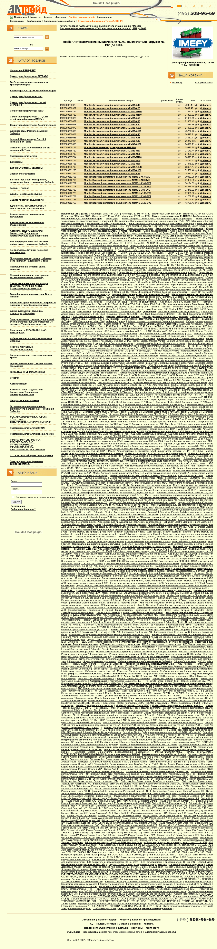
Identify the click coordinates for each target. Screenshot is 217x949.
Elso (122, 306)
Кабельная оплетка (73, 671)
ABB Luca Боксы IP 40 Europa (137, 326)
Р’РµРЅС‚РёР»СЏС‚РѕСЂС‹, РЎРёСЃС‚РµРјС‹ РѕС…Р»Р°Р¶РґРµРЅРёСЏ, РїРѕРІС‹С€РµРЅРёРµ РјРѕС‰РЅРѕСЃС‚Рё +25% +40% (27, 445)
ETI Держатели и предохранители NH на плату (112, 862)
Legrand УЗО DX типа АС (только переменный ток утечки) (153, 725)
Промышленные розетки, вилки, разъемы (96, 544)
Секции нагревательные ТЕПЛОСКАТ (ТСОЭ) (153, 898)
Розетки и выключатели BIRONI (27, 428)
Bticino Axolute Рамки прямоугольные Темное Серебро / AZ (92, 771)
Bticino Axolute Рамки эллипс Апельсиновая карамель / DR (123, 779)
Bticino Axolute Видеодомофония (80, 757)
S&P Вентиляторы (110, 720)
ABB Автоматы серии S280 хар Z (194, 380)
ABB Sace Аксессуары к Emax (162, 431)
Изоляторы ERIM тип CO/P (105, 213)
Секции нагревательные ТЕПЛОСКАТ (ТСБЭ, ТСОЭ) (99, 898)
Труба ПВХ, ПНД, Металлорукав (27, 372)
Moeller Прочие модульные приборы (96, 536)
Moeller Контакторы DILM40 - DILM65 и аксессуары (110, 480)
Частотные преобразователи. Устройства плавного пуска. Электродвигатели (33, 303)
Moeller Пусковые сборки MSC (151, 483)
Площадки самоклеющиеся (143, 671)
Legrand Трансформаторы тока (195, 646)
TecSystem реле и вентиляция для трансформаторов (29, 83)
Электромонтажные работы (59, 21)
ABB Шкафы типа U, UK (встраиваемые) (161, 333)
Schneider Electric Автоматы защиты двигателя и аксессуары (121, 487)
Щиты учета (75, 661)
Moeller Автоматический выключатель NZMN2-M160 (112, 111)
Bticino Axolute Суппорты (81, 796)
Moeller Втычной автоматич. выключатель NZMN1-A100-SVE (117, 196)
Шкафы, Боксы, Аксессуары (26, 194)
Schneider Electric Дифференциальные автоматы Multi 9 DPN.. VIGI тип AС (162, 732)
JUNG (198, 306)
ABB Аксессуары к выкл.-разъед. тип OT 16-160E (141, 551)
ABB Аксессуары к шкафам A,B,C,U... (125, 331)
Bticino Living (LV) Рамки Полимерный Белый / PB (93, 830)
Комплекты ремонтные (112, 884)
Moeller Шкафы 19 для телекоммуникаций (136, 355)
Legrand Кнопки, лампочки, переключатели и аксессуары (106, 585)
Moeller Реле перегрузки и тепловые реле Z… (177, 705)
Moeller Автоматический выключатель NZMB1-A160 (112, 170)
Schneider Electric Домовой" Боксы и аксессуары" (120, 365)
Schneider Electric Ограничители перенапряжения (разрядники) (112, 752)
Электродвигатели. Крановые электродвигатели (26, 462)
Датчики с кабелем (202, 221)
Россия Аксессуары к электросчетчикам (155, 651)
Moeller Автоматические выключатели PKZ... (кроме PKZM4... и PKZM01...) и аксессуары (123, 470)
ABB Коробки (185, 664)
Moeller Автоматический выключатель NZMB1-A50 (112, 118)
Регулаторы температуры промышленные (118, 889)
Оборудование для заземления (159, 673)
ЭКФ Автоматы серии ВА (84, 419)
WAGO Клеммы (203, 639)
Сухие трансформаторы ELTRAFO (29, 76)
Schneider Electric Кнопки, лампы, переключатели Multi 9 (150, 536)
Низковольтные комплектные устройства (82, 659)
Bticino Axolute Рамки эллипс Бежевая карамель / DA (184, 779)
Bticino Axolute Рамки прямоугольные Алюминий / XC (118, 759)
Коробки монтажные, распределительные (21, 348)
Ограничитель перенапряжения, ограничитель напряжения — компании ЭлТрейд (32, 408)
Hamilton (154, 306)
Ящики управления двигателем (99, 661)
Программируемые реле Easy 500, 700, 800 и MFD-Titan (91, 683)
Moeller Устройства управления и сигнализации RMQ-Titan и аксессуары (126, 595)
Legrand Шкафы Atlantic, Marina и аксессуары (160, 343)
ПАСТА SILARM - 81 (200, 886)
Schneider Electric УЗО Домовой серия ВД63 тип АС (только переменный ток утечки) (133, 517)
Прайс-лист (18, 17)
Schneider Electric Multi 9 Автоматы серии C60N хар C (172, 412)
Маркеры (122, 671)
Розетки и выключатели (23, 156)
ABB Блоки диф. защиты (193, 497)
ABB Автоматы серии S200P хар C (188, 377)
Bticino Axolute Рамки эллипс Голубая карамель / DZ (149, 781)
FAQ (91, 923)
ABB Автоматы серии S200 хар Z (110, 377)
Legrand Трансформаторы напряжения (126, 610)
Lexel (64, 309)
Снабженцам (34, 21)
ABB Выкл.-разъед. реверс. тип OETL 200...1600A (131, 558)
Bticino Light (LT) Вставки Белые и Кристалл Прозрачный (154, 810)
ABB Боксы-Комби (156, 544)
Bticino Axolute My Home (200, 754)
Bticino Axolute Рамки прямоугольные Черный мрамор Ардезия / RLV (150, 776)
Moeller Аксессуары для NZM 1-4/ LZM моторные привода (155, 453)
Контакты (35, 17)
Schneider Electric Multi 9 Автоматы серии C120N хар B (184, 402)
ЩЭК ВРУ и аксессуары (160, 365)
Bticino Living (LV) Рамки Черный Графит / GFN (173, 837)
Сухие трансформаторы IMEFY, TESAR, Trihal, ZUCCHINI (192, 63)
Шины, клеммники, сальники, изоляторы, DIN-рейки (26, 312)
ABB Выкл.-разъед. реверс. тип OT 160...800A (183, 558)
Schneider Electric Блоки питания (170, 610)
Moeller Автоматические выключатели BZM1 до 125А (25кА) (109, 394)
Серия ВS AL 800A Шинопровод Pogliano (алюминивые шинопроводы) (131, 262)
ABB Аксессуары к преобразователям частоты (127, 615)
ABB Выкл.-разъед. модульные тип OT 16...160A (162, 556)
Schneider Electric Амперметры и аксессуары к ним (118, 649)
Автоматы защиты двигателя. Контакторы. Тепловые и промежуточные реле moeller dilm (29, 233)
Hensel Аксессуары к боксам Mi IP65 (112, 341)
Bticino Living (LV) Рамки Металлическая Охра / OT (166, 823)
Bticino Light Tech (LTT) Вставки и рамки (119, 815)
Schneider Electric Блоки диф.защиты (139, 509)
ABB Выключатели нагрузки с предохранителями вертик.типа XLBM (142, 563)
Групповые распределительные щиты (191, 656)
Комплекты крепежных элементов (79, 884)
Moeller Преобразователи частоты (115, 483)
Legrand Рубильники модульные (98, 571)
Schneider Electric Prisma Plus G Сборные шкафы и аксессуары (159, 363)
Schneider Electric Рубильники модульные (132, 872)
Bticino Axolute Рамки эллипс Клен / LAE (160, 783)
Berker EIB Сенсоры (173, 297)
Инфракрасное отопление (24, 400)
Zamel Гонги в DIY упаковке (104, 319)
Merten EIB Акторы (135, 299)
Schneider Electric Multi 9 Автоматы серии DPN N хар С (138, 414)
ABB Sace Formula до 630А (102, 421)
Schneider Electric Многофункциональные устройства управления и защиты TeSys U (107, 492)
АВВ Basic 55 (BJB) (189, 309)
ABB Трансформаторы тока (197, 644)
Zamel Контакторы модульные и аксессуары (176, 495)
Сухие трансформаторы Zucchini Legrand (33, 125)
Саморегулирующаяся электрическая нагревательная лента (154, 891)
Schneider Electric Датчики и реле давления (187, 522)
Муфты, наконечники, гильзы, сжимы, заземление (97, 673)
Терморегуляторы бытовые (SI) (94, 903)
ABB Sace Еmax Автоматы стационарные (190, 434)
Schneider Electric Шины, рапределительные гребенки (165, 639)
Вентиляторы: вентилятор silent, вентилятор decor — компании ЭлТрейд (32, 180)
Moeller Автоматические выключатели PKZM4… (118, 473)
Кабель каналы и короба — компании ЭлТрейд (145, 661)
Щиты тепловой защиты (139, 228)
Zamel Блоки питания (108, 612)
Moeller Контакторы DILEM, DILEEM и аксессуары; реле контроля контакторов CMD (156, 475)
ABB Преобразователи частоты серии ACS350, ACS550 (92, 617)
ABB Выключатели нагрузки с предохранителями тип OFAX (147, 857)
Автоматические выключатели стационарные (105, 26)
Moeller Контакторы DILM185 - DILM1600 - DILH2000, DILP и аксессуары (173, 700)
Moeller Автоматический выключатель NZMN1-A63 (112, 137)
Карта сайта (152, 928)
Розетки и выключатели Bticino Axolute (32, 434)
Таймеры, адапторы (200, 316)
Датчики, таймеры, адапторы (26, 168)
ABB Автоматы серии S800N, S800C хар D (120, 385)
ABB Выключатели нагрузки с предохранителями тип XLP (124, 566)
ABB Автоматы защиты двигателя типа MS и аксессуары (91, 686)
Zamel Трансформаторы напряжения (142, 612)
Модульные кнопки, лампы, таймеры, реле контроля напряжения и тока (31, 259)
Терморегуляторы (182, 739)
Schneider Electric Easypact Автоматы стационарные (151, 458)
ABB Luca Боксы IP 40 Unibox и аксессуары (178, 326)
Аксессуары (112, 218)
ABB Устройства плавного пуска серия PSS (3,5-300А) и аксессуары (166, 617)
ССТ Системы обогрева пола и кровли (31, 455)
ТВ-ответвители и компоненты (116, 372)
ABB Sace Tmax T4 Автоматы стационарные (183, 424)
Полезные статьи (106, 923)
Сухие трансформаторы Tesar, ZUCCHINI (101, 21)
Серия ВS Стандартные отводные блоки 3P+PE (162, 270)
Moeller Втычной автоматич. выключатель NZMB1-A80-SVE (117, 180)
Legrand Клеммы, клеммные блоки (192, 637)
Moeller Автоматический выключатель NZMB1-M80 (112, 154)
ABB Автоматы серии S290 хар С (151, 382)
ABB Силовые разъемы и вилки (185, 544)
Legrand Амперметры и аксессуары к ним (154, 646)
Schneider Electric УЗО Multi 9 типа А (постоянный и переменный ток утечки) (117, 514)
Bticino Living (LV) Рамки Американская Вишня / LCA (100, 818)
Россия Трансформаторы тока (195, 651)
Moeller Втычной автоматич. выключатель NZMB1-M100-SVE (117, 193)
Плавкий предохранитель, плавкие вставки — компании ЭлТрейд (29, 276)
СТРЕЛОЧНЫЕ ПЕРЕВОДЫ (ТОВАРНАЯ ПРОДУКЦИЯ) (180, 901)
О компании (88, 919)
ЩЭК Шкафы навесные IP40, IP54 (103, 368)
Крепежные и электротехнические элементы (149, 884)
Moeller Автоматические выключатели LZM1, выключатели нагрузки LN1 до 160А (119, 441)
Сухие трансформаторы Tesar (26, 110)
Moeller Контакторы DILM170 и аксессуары (132, 478)
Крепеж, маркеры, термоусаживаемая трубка (158, 668)
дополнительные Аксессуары (160, 879)
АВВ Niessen (84, 311)
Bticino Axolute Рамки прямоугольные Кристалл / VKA (105, 766)
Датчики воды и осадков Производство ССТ (95, 879)
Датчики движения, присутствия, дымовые (165, 316)
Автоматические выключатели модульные (159, 372)
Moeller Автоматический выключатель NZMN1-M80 (112, 163)
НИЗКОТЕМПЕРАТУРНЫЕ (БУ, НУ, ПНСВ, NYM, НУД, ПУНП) (131, 886)
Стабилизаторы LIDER (104, 908)
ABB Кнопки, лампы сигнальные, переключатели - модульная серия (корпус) (171, 580)
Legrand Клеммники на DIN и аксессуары (116, 637)
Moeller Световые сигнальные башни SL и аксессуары (90, 598)
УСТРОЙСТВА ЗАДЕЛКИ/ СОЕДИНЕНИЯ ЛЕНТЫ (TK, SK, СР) (180, 903)
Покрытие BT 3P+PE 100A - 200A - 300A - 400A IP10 (107, 240)
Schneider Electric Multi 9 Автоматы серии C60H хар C (89, 409)
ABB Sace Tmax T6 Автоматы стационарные (128, 426)
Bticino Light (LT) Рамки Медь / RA (169, 803)
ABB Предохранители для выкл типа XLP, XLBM (181, 566)
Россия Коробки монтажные (76, 668)
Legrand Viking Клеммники (77, 637)
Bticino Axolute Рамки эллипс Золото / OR (115, 783)
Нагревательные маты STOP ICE (79, 886)
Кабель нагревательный (74, 324)
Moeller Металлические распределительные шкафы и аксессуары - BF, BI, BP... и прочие (163, 346)
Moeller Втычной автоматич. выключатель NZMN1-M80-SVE (117, 199)
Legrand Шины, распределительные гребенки (111, 639)
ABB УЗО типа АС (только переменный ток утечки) (184, 500)
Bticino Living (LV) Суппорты (154, 840)
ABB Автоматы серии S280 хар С (78, 382)
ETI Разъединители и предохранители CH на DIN (168, 862)
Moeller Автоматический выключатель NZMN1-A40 (112, 134)
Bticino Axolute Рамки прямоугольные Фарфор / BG (117, 774)
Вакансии (135, 923)
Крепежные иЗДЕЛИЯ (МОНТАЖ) (193, 884)
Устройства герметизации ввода (129, 903)
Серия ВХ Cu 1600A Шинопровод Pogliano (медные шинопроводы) (162, 287)
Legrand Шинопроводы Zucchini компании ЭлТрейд (28, 140)
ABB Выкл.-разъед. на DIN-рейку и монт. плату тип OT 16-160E (148, 849)
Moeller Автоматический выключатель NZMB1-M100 (112, 157)
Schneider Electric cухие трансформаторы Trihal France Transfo (145, 233)
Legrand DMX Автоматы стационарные (81, 436)
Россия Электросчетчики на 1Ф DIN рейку (131, 654)
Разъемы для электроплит (85, 372)
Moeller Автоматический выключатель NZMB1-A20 (112, 108)
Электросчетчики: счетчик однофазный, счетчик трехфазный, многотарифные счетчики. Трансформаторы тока (32, 321)
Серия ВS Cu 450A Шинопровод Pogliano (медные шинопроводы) (123, 265)
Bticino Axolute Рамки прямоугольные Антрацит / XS (176, 759)
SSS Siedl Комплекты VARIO (88, 316)
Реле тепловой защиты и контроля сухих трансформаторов (161, 223)
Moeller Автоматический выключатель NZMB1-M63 (112, 150)
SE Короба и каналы (185, 661)
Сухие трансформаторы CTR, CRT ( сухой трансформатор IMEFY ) (29, 117)
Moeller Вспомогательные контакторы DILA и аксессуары (174, 473)
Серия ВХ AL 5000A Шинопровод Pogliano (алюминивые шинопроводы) (98, 282)
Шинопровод (104, 17)
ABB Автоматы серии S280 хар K (157, 380)
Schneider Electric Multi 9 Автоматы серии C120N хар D (154, 404)
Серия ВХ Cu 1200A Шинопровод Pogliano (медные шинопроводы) (169, 284)
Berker (75, 304)
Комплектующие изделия (198, 881)
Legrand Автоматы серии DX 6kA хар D (100, 390)
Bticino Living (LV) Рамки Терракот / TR (177, 835)
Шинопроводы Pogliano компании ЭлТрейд (135, 238)
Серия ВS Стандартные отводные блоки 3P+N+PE (177, 267)
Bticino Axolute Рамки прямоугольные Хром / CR (171, 774)
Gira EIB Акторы (194, 297)
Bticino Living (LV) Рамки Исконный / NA (177, 820)
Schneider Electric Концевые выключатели (98, 527)
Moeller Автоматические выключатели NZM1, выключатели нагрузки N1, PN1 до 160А (103, 27)
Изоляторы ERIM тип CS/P (166, 213)
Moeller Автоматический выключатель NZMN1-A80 (112, 141)
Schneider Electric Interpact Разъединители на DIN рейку (160, 573)
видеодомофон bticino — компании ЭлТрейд (117, 311)
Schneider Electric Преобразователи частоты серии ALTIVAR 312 (145, 627)
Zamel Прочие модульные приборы (105, 541)
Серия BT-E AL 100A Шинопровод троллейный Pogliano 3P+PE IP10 (96, 243)
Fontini (138, 306)
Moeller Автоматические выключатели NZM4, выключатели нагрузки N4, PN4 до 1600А (155, 451)
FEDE (130, 306)
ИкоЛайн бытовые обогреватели (110, 739)
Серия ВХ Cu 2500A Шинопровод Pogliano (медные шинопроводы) (154, 289)
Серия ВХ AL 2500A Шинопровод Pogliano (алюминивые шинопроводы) (166, 277)
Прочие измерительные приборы (113, 651)
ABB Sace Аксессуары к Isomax (79, 434)
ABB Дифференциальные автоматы (172, 720)
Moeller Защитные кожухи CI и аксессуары (189, 595)
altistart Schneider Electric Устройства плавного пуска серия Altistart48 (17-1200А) (129, 620)
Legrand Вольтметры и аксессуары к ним (108, 646)
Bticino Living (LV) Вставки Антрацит (162, 815)
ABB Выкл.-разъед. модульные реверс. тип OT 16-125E (182, 847)
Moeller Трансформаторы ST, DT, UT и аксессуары (94, 485)
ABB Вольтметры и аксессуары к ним (161, 644)
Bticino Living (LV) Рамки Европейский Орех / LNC (128, 820)
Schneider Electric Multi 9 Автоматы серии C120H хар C (125, 402)
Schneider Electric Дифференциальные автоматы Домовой (125, 512)
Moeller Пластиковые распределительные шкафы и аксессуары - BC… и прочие (149, 353)
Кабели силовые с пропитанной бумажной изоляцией (156, 321)
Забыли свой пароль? (23, 509)
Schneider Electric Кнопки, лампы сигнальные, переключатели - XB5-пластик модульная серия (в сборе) (127, 602)
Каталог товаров (69, 26)
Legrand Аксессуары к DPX (106, 438)
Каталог (48, 17)
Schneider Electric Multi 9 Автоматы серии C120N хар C (92, 404)
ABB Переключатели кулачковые (176, 583)
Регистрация (18, 506)
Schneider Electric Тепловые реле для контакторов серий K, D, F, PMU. (113, 495)
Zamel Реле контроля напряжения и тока (148, 541)
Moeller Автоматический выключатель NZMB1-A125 (112, 131)
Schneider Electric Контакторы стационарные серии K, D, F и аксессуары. (172, 490)
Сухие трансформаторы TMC (26, 96)
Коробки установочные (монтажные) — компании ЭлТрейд (180, 666)
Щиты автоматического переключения (170, 659)
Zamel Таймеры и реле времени (189, 541)
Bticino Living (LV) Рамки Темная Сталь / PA (132, 835)
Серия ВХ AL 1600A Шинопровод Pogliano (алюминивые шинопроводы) (162, 275)
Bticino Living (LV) (145, 304)
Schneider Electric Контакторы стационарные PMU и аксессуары (97, 490)
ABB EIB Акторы (95, 297)
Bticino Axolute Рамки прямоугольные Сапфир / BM (184, 769)
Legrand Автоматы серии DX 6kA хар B (164, 387)
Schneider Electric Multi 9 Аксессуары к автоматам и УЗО (158, 416)
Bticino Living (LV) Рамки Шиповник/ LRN (117, 840)
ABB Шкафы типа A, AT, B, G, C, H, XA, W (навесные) (106, 333)
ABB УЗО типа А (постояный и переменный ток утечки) (125, 500)
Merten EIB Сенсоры (159, 299)
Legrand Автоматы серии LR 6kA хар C (155, 392)
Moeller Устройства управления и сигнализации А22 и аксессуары (157, 598)
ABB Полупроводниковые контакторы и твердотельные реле (157, 465)
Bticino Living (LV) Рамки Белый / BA (192, 818)
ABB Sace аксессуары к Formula (196, 431)
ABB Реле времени (107, 468)
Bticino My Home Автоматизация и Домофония (180, 304)
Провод (141, 324)
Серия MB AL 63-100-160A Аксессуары (142, 253)
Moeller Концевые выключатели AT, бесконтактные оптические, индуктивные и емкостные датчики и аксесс (135, 590)
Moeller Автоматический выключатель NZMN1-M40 (112, 160)
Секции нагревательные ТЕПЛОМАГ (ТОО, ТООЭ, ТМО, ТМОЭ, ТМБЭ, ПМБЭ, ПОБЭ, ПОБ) (121, 896)
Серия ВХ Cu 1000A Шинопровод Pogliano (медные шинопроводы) (96, 284)
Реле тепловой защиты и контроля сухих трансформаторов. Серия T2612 (165, 226)
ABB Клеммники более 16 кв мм (166, 632)
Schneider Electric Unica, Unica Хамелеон (140, 309)
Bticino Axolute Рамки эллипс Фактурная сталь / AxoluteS (139, 793)
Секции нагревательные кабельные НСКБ (103, 894)
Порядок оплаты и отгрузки (99, 928)
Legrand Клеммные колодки (156, 637)
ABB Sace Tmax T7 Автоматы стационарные (177, 426)
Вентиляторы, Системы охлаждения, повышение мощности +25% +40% (152, 221)
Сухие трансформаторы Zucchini (78, 235)
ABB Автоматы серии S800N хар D (189, 382)
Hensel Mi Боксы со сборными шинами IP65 (180, 338)
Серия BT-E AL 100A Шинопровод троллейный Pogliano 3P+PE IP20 (169, 243)
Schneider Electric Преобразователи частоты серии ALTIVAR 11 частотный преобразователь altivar (137, 624)
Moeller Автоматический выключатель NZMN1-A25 (112, 173)
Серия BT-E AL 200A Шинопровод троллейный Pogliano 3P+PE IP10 (165, 245)
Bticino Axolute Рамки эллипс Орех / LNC (174, 788)
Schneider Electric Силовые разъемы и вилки (146, 546)
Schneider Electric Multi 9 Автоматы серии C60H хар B (182, 407)
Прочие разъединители (87, 578)
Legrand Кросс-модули (73, 639)
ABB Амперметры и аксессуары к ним (120, 644)
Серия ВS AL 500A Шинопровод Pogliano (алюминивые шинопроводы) (131, 260)
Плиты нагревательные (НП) (76, 889)
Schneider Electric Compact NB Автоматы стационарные (118, 456)
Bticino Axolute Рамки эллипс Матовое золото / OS (162, 786)
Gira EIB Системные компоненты (96, 678)
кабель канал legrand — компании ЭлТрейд (97, 664)
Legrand (208, 306)
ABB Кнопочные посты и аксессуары (81, 583)
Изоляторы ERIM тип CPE (136, 213)
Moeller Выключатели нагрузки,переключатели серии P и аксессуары (174, 585)
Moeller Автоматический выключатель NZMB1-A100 (112, 128)
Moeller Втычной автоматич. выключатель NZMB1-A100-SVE (117, 183)
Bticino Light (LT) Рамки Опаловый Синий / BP (113, 808)
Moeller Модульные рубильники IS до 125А (102, 573)
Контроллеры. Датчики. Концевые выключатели (148, 519)
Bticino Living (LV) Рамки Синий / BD (143, 832)
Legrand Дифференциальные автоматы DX (84, 502)
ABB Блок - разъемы (133, 544)
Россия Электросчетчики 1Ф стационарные (84, 654)
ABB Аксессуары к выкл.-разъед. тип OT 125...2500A (126, 845)
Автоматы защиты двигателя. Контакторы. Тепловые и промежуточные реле (26, 392)
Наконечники (134, 673)
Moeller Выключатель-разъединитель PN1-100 (110, 147)
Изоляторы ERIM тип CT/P (197, 213)
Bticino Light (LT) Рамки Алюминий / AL (91, 813)
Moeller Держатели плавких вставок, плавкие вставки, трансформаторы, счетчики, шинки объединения (137, 865)
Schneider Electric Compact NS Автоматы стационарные (181, 456)
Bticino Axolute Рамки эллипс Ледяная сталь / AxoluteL (104, 786)
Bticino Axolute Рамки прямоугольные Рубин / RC (130, 769)
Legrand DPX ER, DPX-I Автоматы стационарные (129, 436)
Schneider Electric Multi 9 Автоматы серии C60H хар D (147, 409)
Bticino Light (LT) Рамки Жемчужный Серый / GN (124, 803)
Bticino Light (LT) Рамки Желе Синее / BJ (119, 801)
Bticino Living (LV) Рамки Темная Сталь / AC (84, 835)
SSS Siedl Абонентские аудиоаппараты (179, 311)
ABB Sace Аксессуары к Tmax (113, 434)
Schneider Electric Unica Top (101, 309)
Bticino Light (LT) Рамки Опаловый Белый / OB (163, 805)
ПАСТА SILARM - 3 (177, 886)
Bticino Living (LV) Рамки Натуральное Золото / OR (136, 827)
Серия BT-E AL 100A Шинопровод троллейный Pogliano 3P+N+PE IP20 (174, 240)
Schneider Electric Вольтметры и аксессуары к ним (173, 649)
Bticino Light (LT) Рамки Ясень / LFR (103, 810)
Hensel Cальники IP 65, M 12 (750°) (132, 634)
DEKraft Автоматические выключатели (122, 387)
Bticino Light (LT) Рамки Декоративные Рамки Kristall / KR (122, 798)
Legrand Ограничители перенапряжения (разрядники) (89, 744)
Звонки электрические (22, 173)
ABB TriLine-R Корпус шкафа (184, 328)
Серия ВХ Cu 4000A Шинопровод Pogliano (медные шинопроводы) (150, 292)
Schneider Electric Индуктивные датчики (124, 524)
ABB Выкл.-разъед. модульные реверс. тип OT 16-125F (105, 556)
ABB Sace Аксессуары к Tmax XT (148, 434)
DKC (189, 333)
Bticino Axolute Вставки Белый (188, 757)
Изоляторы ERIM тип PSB (136, 216)
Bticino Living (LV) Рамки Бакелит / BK (150, 818)
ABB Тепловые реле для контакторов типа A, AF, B (147, 468)
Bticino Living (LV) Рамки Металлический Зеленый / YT (129, 825)
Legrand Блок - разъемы (106, 546)
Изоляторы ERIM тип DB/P (75, 216)
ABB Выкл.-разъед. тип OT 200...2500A (82, 563)
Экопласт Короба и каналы (134, 742)
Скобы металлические (172, 671)
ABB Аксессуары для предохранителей (185, 549)
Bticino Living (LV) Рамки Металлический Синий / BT (186, 825)
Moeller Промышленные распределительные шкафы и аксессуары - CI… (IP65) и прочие (109, 348)
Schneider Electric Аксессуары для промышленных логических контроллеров (119, 522)
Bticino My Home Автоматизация (187, 840)
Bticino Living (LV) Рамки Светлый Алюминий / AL (148, 830)
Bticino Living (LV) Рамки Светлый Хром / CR (98, 832)
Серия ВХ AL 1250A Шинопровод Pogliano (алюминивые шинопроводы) (157, 272)
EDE (116, 306)
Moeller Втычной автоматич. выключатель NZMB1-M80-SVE (117, 190)
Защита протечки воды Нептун (27, 200)
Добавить (205, 105)
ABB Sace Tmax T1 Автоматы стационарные (190, 421)
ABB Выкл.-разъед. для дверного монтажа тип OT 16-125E (135, 553)
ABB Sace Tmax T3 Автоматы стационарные (134, 424)
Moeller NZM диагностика (137, 438)
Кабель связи (95, 324)
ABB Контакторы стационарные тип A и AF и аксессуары (172, 463)
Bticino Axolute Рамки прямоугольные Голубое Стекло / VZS (126, 764)
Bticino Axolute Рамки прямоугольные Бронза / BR (159, 761)
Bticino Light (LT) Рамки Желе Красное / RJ (176, 798)
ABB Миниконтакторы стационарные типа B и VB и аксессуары (111, 688)
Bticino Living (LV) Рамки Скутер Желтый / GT (188, 832)
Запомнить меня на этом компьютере (35, 497)
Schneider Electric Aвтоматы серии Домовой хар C (147, 399)
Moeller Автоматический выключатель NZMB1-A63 (112, 121)
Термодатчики (68, 903)
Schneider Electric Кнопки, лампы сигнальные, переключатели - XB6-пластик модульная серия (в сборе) (137, 603)
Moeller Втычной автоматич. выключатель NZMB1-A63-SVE (117, 177)
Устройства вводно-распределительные (127, 659)
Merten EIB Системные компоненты (192, 299)
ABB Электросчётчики (73, 646)
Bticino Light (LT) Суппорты (81, 815)
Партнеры (137, 928)
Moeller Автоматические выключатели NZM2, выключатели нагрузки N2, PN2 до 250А (111, 448)
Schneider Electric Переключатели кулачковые (111, 607)
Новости (124, 919)
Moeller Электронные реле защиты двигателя (147, 485)
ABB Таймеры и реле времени (163, 531)
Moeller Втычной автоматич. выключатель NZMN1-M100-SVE (117, 203)
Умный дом (73, 932)
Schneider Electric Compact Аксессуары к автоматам (90, 458)
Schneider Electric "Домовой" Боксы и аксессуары (98, 358)
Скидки (123, 923)
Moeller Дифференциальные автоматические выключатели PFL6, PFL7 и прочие (111, 507)
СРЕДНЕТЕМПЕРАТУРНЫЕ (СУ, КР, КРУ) (123, 901)
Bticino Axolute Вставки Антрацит (153, 757)
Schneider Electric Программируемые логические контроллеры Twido (157, 527)
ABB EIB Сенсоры (115, 297)
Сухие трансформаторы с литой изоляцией (115, 231)
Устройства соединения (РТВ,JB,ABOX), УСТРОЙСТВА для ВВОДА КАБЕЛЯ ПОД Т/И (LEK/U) (112, 906)
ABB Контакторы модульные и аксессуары (113, 463)
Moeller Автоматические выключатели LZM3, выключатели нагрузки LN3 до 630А (143, 443)
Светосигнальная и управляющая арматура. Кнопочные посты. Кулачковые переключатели (29, 285)
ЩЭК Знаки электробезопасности (100, 642)
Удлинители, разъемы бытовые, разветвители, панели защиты (28, 206)
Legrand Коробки (103, 666)
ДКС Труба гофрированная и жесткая (81, 676)
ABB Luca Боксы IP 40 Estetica (104, 326)
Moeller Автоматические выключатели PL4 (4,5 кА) (174, 394)
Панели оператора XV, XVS (196, 681)
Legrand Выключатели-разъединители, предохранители (138, 864)
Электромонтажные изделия (76, 908)
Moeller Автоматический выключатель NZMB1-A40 (112, 105)
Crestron (14, 378)
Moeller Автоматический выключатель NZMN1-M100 (112, 115)
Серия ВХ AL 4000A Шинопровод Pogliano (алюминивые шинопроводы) (172, 279)
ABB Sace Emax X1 (162, 419)
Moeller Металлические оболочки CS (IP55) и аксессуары (119, 350)
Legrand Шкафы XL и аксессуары (94, 346)
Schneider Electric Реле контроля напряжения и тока (112, 539)
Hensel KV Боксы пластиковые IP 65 (108, 336)
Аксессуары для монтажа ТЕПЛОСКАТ (172, 876)
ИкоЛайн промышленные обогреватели (150, 739)
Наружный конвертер (72, 223)
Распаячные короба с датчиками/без (106, 223)
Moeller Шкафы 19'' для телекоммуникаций (183, 355)
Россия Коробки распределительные (111, 668)
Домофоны (16, 162)
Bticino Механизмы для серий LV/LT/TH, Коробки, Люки (113, 842)
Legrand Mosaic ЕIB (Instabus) (106, 299)
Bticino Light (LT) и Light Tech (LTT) (116, 304)
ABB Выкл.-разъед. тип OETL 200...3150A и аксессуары (183, 561)
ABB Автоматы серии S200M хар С (149, 377)
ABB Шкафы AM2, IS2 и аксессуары (167, 331)
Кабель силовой (112, 324)
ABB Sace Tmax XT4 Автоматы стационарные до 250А (115, 431)
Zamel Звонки (129, 319)
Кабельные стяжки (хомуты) (100, 671)
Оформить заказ (204, 82)
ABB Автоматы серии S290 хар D (115, 382)
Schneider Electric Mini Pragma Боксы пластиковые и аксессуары (95, 360)
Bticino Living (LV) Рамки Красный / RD (119, 823)
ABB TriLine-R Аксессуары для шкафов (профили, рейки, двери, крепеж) (129, 328)
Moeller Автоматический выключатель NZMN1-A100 (112, 144)
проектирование (92, 932)
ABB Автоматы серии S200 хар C (150, 375)
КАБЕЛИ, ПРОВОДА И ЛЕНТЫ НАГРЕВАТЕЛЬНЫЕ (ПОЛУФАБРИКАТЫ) (143, 881)
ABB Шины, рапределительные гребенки (90, 634)
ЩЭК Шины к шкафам (186, 365)
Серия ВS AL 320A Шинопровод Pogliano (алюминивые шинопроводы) (131, 257)
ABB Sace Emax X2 (184, 419)
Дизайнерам (17, 21)
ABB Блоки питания (201, 607)
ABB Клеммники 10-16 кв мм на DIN (96, 632)
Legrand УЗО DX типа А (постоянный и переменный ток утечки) (142, 502)
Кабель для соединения (199, 321)
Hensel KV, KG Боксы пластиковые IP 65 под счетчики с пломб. (161, 336)
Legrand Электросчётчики (74, 649)
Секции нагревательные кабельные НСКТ (150, 894)
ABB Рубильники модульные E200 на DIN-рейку (169, 859)
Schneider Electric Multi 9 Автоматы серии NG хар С (100, 416)
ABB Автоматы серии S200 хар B (112, 375)
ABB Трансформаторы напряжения (80, 610)
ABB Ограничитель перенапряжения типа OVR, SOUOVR (181, 742)
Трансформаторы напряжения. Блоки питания (163, 607)
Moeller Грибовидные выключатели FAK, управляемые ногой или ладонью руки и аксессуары (110, 588)
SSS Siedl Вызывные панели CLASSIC (116, 314)
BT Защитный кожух (173, 238)
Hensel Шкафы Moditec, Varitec (149, 341)
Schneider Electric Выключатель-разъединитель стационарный (146, 575)
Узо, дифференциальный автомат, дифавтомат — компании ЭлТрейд (29, 242)
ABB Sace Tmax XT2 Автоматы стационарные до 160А (144, 429)
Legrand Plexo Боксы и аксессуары (114, 343)
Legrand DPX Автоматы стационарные (177, 436)
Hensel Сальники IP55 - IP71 (198, 634)
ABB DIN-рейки (182, 629)
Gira (146, 306)
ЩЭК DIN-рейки (69, 642)
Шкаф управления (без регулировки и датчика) (187, 906)
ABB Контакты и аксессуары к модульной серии (130, 583)
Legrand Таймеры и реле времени (134, 534)
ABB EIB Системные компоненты (144, 297)
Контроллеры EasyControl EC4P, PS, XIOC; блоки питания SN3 (144, 681)
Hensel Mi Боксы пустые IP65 (139, 338)
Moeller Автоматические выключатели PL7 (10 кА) (133, 397)
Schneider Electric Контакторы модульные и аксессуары (184, 487)
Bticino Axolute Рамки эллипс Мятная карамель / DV (122, 788)
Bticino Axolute (88, 304)
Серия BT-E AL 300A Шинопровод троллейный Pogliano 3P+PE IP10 (159, 248)
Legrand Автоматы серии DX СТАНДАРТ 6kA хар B (152, 390)
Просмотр (177, 82)
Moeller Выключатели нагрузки (103, 399)
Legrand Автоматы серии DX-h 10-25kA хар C (109, 392)
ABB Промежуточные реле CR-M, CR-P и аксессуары (90, 690)
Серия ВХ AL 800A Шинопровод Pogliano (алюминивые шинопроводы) (175, 282)
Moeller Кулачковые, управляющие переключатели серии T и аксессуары (140, 593)
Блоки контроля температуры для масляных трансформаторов (157, 218)
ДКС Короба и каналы (106, 742)
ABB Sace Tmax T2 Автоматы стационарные (86, 424)
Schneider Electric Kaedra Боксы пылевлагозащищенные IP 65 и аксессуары (169, 358)
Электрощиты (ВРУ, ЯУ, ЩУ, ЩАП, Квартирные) (142, 656)
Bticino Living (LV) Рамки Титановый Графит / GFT (121, 837)
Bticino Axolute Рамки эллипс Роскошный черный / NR (120, 791)
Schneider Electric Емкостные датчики (81, 524)
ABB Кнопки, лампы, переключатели (194, 529)
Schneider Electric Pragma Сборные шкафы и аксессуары (162, 360)
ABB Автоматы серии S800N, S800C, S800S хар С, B (176, 385)
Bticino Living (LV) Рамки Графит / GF (80, 820)
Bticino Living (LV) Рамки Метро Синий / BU (85, 827)
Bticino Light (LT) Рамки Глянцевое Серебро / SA (178, 796)
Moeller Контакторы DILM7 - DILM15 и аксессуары (165, 480)
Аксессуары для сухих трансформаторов (33, 90)
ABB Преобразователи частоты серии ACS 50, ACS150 (183, 615)
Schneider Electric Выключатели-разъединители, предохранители (158, 869)
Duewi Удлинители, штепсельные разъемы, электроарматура (154, 370)
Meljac (72, 309)
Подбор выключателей (82, 17)
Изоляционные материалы (199, 668)
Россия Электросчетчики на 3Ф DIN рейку (178, 654)
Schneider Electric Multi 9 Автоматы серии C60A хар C (123, 407)
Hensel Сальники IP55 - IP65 (166, 634)
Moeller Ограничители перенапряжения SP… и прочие (148, 744)
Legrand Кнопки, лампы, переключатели (93, 534)
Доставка (60, 17)
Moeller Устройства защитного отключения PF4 (179, 507)
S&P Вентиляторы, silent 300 (88, 321)
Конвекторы (129, 324)
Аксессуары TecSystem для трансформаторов (85, 233)
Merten (81, 309)
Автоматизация (18, 383)
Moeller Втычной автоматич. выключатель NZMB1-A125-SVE (117, 186)
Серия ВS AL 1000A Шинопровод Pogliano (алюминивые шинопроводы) (131, 255)
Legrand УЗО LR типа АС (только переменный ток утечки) (119, 505)
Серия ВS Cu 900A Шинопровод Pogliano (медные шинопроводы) (113, 267)
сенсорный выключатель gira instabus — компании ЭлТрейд (94, 301)
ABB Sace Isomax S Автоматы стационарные (141, 421)
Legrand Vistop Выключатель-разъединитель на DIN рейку (139, 568)
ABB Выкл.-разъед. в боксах (88, 553)
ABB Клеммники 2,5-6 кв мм (132, 632)
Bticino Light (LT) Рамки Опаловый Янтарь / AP (162, 808)
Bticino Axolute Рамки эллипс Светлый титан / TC (178, 791)
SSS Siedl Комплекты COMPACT (157, 314)
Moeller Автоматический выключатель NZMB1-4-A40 (113, 167)
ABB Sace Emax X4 (76, 421)
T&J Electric (170, 309)
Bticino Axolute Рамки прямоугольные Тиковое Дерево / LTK (157, 771)
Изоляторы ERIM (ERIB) (23, 70)
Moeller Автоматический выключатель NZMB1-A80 (112, 124)
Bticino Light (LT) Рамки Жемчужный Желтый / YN (168, 801)
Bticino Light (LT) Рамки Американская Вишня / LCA (140, 813)
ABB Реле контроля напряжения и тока (123, 531)
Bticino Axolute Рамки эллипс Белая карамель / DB (89, 781)
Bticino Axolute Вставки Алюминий (116, 757)
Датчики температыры (131, 879)
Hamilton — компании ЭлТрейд (177, 306)
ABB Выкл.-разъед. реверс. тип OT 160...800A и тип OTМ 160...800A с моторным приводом (137, 559)
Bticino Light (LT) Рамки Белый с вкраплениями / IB (123, 796)
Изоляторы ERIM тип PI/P (105, 216)
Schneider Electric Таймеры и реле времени (165, 539)
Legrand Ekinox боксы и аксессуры (185, 341)
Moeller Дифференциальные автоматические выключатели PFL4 (140, 727)
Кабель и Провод (19, 188)
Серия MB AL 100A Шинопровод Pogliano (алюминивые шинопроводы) (154, 250)
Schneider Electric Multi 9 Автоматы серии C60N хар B (111, 412)
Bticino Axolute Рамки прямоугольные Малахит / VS (162, 766)
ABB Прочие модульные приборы (81, 531)
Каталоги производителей (146, 919)
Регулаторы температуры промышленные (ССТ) (170, 889)
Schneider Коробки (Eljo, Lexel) (130, 666)
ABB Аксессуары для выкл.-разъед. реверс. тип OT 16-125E (130, 549)
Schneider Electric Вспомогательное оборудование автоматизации (128, 622)
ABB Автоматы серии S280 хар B (119, 380)
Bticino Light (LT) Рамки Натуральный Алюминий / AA (109, 805)
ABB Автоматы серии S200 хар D (188, 375)
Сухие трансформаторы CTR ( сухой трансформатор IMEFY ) (177, 231)
